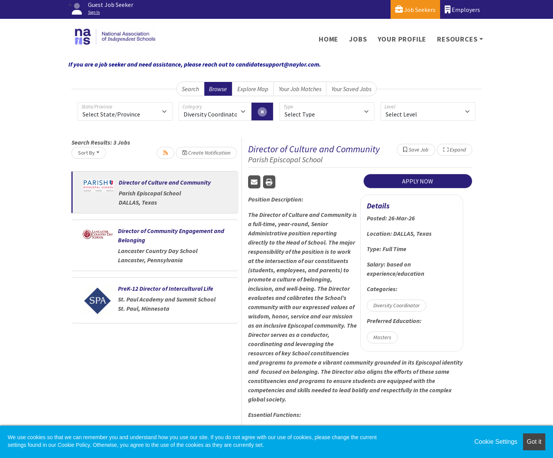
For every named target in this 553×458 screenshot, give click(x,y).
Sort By (86, 152)
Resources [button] (457, 39)
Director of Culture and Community (165, 182)
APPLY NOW (417, 181)
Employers (462, 9)
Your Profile (402, 39)
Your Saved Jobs (351, 89)
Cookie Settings (495, 441)
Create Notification (206, 152)
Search (190, 89)
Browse (218, 89)
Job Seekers (415, 9)
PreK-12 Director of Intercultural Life (165, 288)
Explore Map (252, 89)
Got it (534, 441)
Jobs (358, 39)
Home (328, 39)
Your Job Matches (300, 89)
